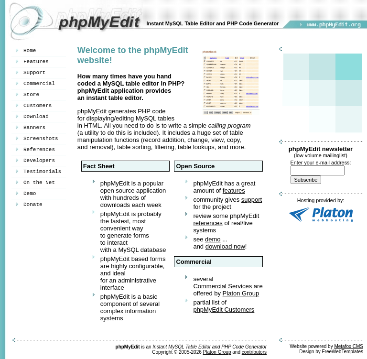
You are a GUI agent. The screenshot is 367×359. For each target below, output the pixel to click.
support (251, 199)
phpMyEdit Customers (223, 309)
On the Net (39, 182)
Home (29, 51)
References (39, 149)
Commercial (39, 84)
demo (213, 239)
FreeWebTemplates (342, 351)
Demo (29, 193)
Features (36, 62)
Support (34, 73)
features (234, 190)
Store (31, 95)
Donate (33, 204)
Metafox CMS (348, 346)
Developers (39, 160)
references (207, 223)
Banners (34, 128)
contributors (254, 352)
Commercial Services (222, 286)
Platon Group (241, 293)
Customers (37, 106)
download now (225, 246)
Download (36, 117)
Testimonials (42, 171)
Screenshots (40, 138)
